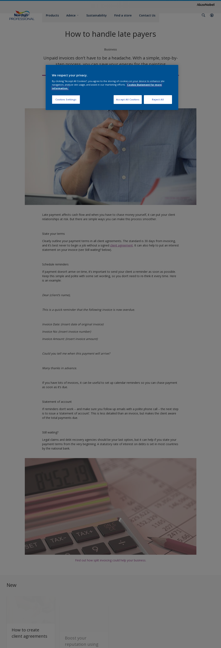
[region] (112, 87)
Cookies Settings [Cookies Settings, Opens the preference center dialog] (66, 99)
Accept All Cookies (127, 99)
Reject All (158, 99)
